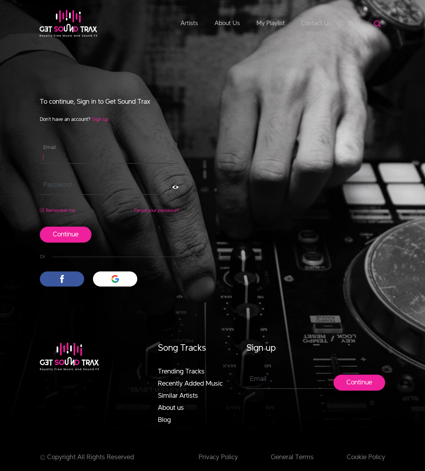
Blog (354, 23)
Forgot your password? (156, 210)
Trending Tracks (181, 371)
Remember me (60, 210)
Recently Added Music (190, 383)
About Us (227, 23)
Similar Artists (178, 395)
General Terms (292, 457)
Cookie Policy (366, 457)
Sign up (100, 119)
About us (171, 408)
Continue (66, 234)
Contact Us (316, 23)
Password (57, 185)
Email (49, 147)
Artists (189, 23)
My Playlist (270, 23)
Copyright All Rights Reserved (87, 457)
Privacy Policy (218, 457)
